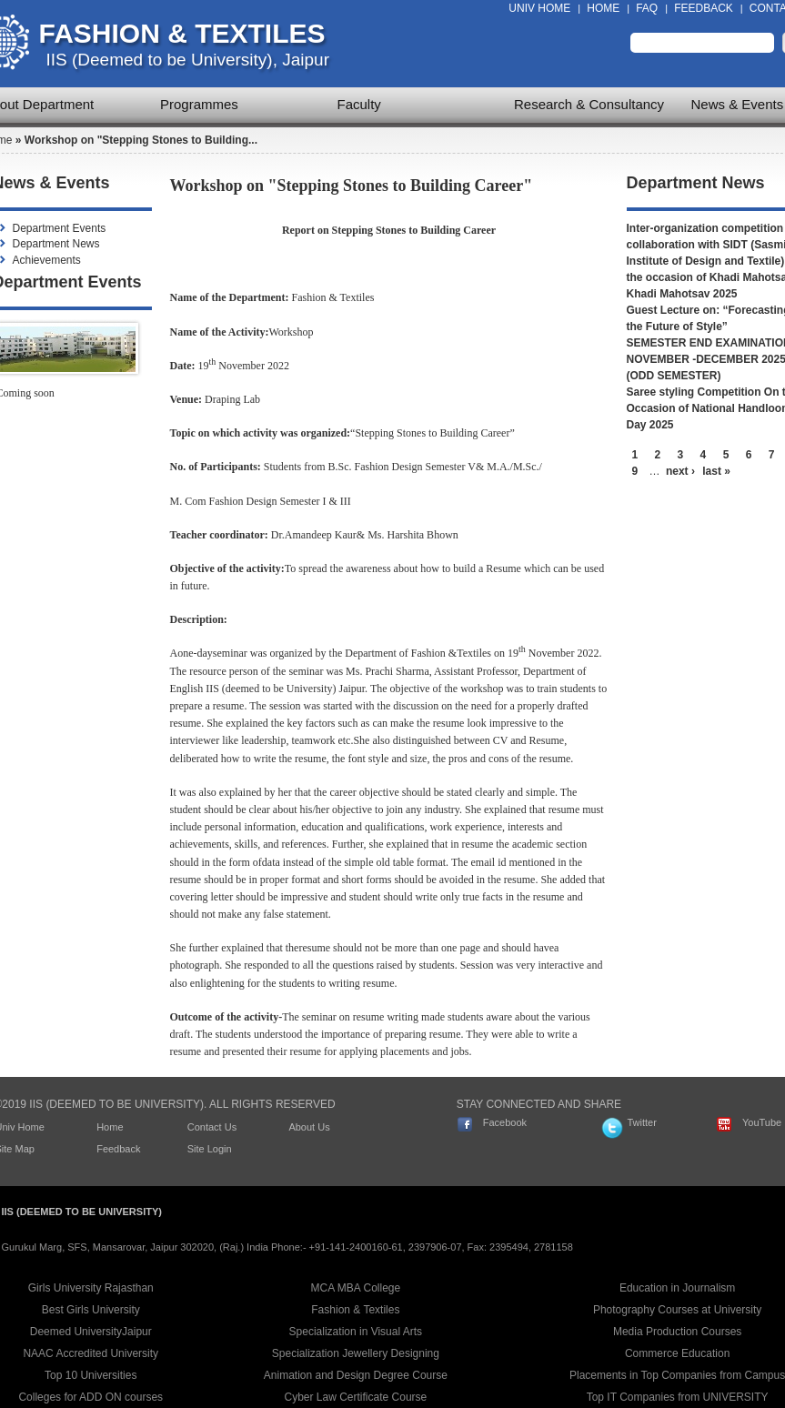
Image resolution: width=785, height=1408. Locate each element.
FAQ (647, 8)
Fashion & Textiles (182, 33)
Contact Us (212, 1126)
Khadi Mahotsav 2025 (682, 293)
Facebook (505, 1122)
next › (680, 471)
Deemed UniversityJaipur (91, 1331)
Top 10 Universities (90, 1375)
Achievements (47, 260)
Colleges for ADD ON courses (90, 1397)
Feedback (703, 8)
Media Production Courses (677, 1331)
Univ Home (539, 8)
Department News (56, 243)
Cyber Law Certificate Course (356, 1397)
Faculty (359, 104)
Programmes (199, 104)
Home (603, 8)
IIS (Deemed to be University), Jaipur (188, 59)
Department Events (59, 228)
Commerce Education (677, 1353)
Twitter (641, 1122)
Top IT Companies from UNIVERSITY (678, 1397)
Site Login (209, 1148)
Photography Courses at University (677, 1309)
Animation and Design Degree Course (356, 1375)
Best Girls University (91, 1309)
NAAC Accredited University (90, 1353)
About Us (308, 1126)
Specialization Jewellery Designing (355, 1353)
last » (716, 471)
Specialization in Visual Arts (356, 1331)
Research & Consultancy (589, 104)
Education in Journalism (677, 1288)
